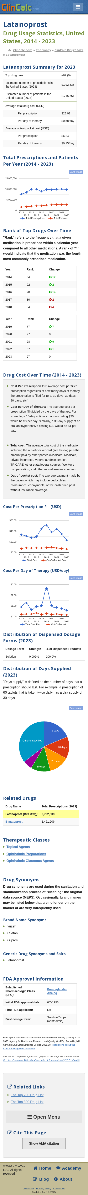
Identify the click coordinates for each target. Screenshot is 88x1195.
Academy (68, 1168)
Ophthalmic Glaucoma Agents (30, 861)
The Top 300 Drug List (27, 1102)
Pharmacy (43, 50)
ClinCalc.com (22, 50)
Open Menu (43, 1117)
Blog (40, 1179)
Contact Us (59, 1188)
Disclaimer (28, 1188)
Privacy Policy (43, 1188)
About (62, 1179)
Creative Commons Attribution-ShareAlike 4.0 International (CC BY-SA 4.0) (41, 1060)
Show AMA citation (44, 1143)
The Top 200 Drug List (27, 1095)
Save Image (76, 172)
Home (41, 1168)
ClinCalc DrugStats (69, 50)
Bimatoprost (13, 821)
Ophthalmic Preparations (26, 854)
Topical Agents (18, 847)
